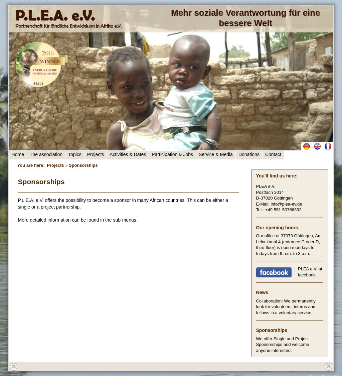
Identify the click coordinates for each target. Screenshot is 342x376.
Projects (95, 154)
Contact (273, 154)
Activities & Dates (128, 154)
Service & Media (216, 154)
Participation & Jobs (172, 154)
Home (18, 154)
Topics (74, 154)
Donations (249, 154)
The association (46, 154)
